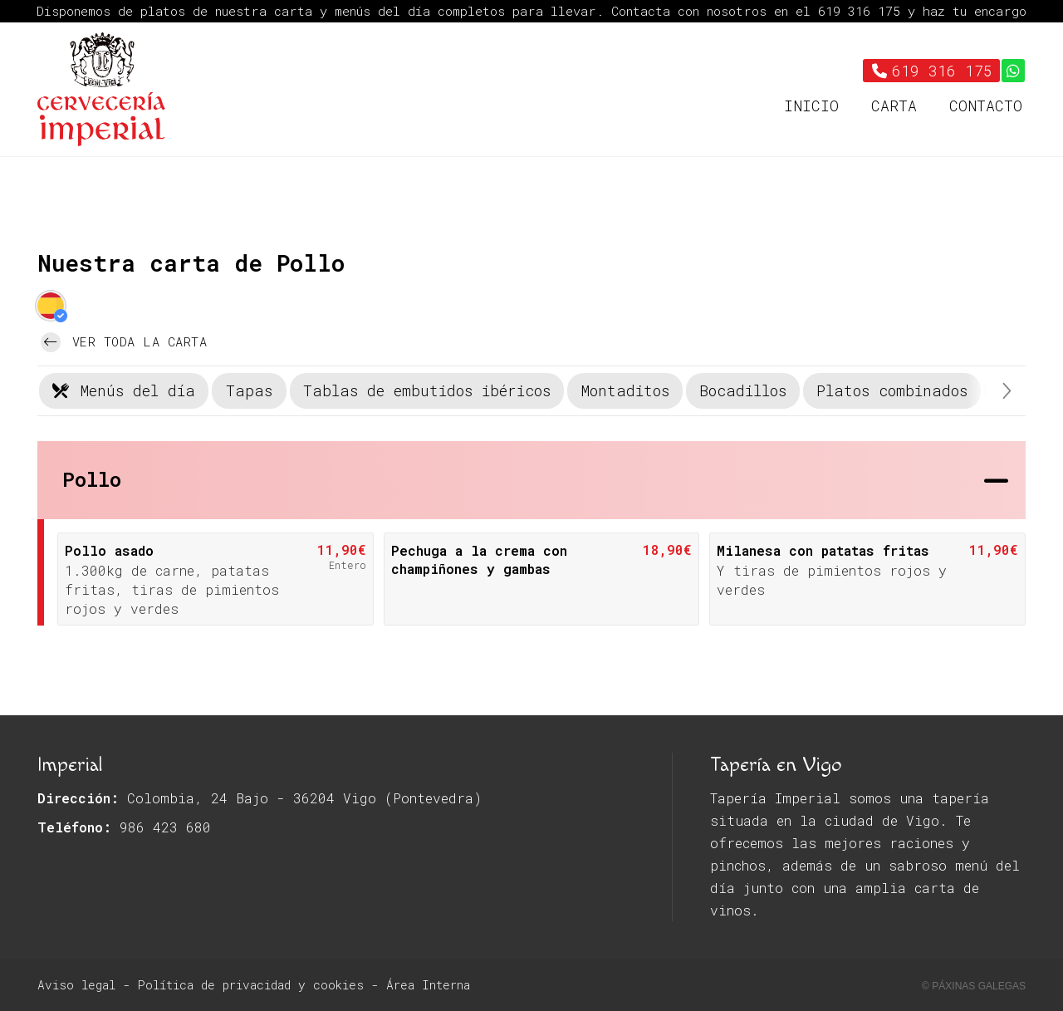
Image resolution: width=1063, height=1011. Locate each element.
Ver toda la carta (124, 342)
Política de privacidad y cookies (251, 985)
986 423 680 (165, 827)
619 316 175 (863, 10)
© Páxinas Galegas (974, 986)
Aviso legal (76, 985)
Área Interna (428, 985)
